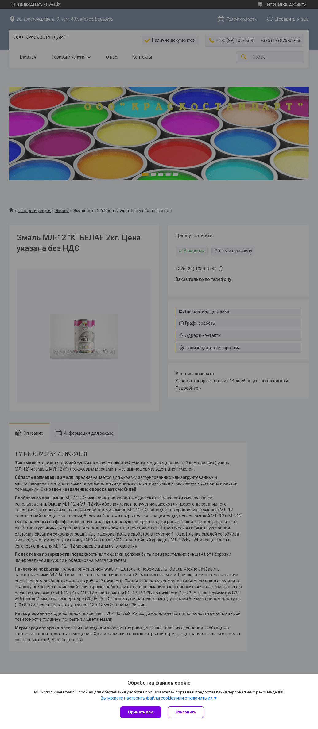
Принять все (140, 712)
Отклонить (186, 712)
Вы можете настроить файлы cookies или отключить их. (157, 698)
